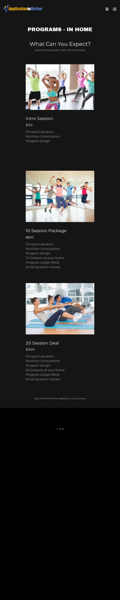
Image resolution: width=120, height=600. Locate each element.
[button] (107, 9)
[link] (24, 9)
